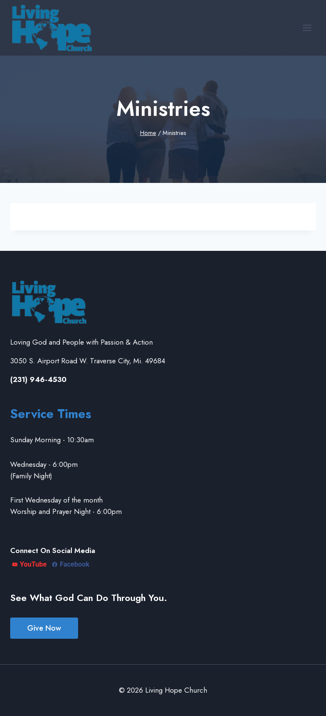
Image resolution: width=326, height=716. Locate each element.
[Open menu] (307, 27)
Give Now (44, 628)
